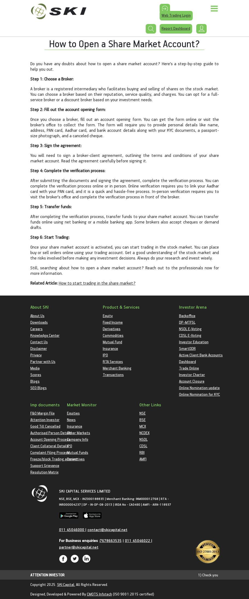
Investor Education (194, 341)
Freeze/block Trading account (53, 458)
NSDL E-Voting (190, 328)
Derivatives (112, 328)
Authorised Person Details (51, 432)
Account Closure (191, 381)
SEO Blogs (38, 387)
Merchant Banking (117, 368)
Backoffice (187, 315)
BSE (142, 419)
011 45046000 (72, 529)
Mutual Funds (77, 452)
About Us (37, 315)
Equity (108, 315)
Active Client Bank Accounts (201, 354)
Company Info (77, 439)
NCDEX (144, 432)
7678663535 (111, 540)
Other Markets (78, 432)
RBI (142, 452)
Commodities (113, 335)
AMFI (143, 458)
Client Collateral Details (49, 445)
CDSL (143, 445)
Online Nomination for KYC (199, 394)
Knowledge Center (45, 335)
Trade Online (189, 368)
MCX (142, 426)
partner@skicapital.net (78, 547)
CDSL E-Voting (190, 335)
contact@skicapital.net (107, 529)
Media (35, 368)
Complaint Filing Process (49, 452)
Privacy (36, 354)
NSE (142, 413)
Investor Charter (192, 374)
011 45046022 (138, 540)
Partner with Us (42, 361)
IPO (105, 354)
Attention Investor (45, 419)
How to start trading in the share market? (97, 283)
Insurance (110, 348)
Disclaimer (38, 348)
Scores (35, 374)
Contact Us (39, 341)
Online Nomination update (199, 387)
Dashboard (187, 361)
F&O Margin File (42, 413)
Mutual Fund (112, 341)
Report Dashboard (176, 28)
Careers (36, 328)
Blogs (35, 381)
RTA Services (113, 361)
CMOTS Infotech (99, 594)
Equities (73, 413)
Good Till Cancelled (45, 426)
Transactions (113, 374)
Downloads (39, 322)
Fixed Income (113, 322)
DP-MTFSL (187, 322)
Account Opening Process (50, 439)
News (71, 419)
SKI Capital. (66, 584)
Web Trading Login (176, 15)
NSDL (143, 439)
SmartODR (187, 348)
